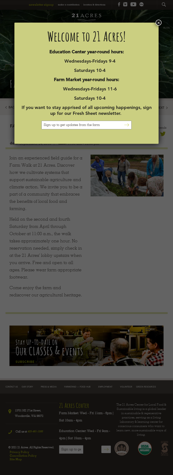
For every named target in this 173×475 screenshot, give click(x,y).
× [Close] (158, 23)
